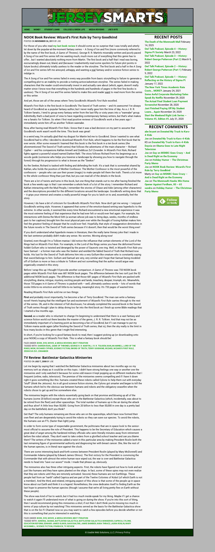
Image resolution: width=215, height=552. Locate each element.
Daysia (148, 153)
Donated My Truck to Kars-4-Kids (171, 146)
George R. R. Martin (80, 353)
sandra (148, 195)
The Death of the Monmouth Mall (162, 49)
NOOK (33, 356)
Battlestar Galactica (66, 528)
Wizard (109, 356)
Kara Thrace (103, 531)
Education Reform (33, 531)
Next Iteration (80, 350)
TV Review (69, 534)
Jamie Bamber (88, 531)
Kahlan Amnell (115, 353)
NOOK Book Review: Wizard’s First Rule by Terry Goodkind (80, 44)
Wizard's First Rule (123, 356)
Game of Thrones (60, 353)
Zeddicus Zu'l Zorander (36, 359)
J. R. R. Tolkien (98, 353)
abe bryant (150, 139)
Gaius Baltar (73, 531)
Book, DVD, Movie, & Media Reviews (54, 350)
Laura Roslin (118, 531)
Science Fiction (62, 356)
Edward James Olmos (55, 531)
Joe (147, 146)
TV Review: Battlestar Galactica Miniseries (65, 364)
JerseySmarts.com (107, 21)
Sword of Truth (79, 356)
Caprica (118, 528)
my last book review (64, 53)
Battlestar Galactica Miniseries (96, 528)
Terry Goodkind (96, 356)
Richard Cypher (44, 356)
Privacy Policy (123, 540)
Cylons (127, 528)
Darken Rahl (44, 353)
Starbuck (58, 534)
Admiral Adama (46, 528)
